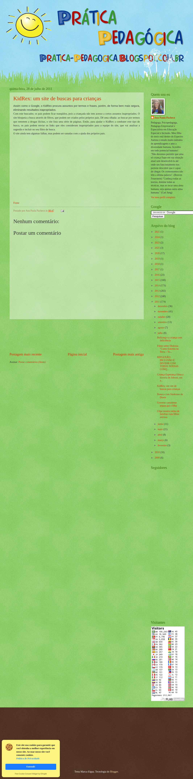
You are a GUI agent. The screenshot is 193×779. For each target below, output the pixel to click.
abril (160, 434)
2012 (157, 296)
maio (160, 429)
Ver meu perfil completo (163, 197)
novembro (163, 311)
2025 (157, 231)
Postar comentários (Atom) (31, 362)
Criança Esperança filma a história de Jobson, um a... (170, 377)
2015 (157, 280)
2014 (157, 285)
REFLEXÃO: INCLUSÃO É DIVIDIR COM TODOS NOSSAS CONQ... (167, 363)
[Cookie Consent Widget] (31, 758)
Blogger (114, 771)
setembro (162, 322)
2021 (157, 247)
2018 (157, 264)
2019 (157, 258)
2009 (157, 457)
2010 (157, 452)
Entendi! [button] (30, 766)
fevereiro (162, 445)
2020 (157, 253)
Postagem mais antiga (128, 354)
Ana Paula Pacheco (165, 117)
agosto (161, 327)
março (161, 440)
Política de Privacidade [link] (28, 758)
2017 (157, 269)
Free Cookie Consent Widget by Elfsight (31, 774)
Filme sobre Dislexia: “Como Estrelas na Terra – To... (168, 349)
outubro (162, 317)
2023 (157, 242)
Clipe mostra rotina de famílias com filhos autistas (168, 414)
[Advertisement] (76, 335)
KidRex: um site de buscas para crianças (57, 98)
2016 (157, 275)
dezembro (163, 306)
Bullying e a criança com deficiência (169, 339)
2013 (157, 290)
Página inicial (77, 354)
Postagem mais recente (26, 354)
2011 (157, 301)
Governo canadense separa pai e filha (167, 404)
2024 (157, 237)
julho (160, 333)
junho (161, 424)
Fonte (16, 202)
